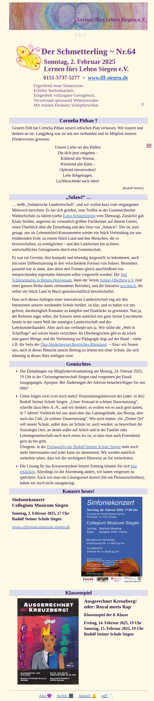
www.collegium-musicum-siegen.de (41, 527)
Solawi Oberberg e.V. (117, 280)
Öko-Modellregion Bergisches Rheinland (74, 344)
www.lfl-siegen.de (108, 78)
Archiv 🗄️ (65, 696)
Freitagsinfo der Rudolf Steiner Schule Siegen (84, 446)
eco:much (128, 285)
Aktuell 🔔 (87, 696)
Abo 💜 (45, 696)
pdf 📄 (107, 696)
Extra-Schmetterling (79, 215)
